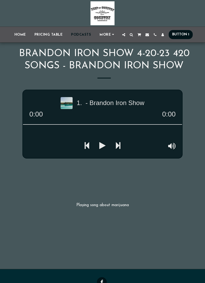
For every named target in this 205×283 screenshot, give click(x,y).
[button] (123, 34)
